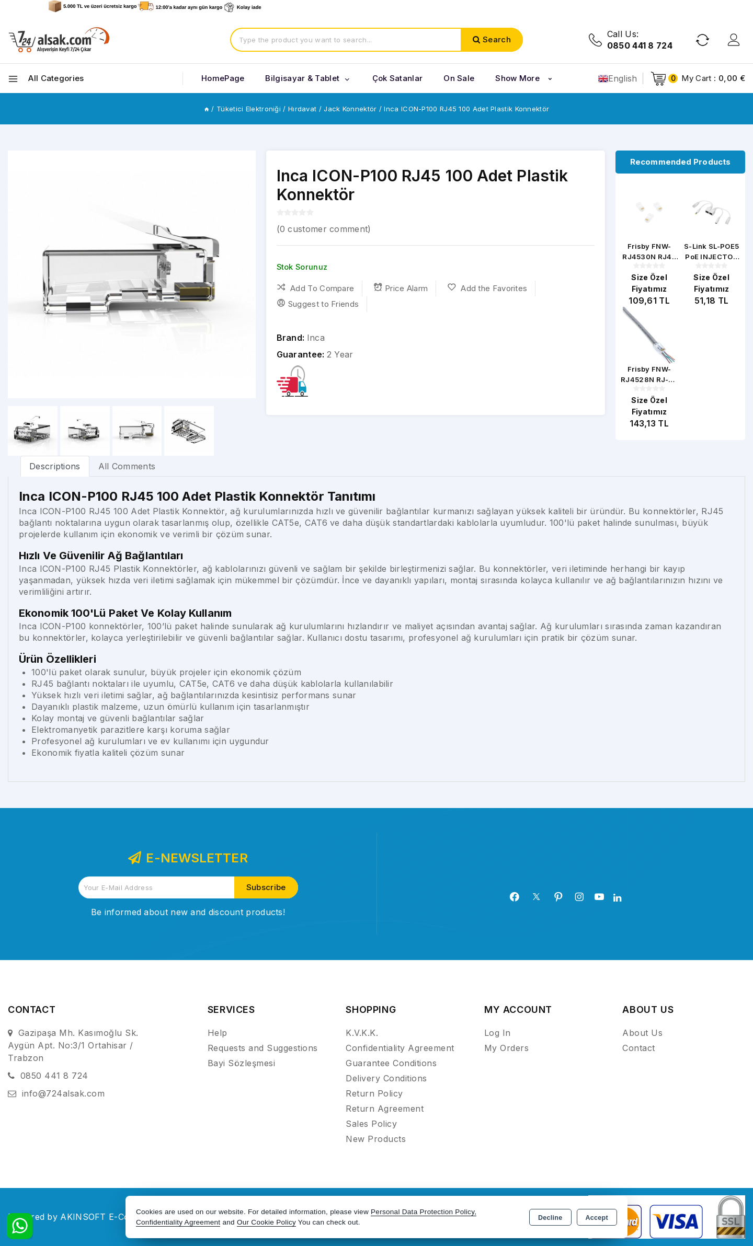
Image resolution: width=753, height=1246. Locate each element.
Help (217, 1033)
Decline (550, 1217)
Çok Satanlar (397, 78)
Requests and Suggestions (263, 1048)
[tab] (54, 466)
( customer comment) (324, 229)
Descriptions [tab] (55, 466)
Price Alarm (400, 288)
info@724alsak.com (63, 1093)
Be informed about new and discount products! (188, 912)
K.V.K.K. (362, 1033)
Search (497, 39)
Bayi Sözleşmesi (242, 1063)
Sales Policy (371, 1123)
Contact (638, 1048)
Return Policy (374, 1093)
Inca (316, 337)
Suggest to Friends (318, 303)
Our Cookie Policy (266, 1222)
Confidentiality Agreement (400, 1048)
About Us (642, 1033)
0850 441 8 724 (54, 1075)
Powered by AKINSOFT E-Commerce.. (87, 1217)
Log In (497, 1033)
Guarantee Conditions (391, 1063)
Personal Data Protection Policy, (423, 1212)
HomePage (222, 78)
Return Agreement (385, 1108)
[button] (243, 274)
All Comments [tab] (127, 466)
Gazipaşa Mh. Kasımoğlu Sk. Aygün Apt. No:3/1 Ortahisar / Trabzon (73, 1045)
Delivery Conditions (386, 1078)
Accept (597, 1217)
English (617, 78)
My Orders (506, 1048)
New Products (376, 1139)
